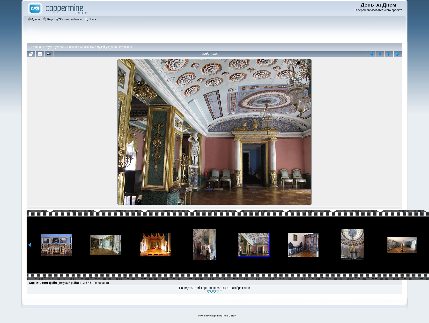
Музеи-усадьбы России (61, 47)
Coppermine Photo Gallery (223, 316)
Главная (37, 47)
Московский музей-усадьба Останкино (106, 47)
